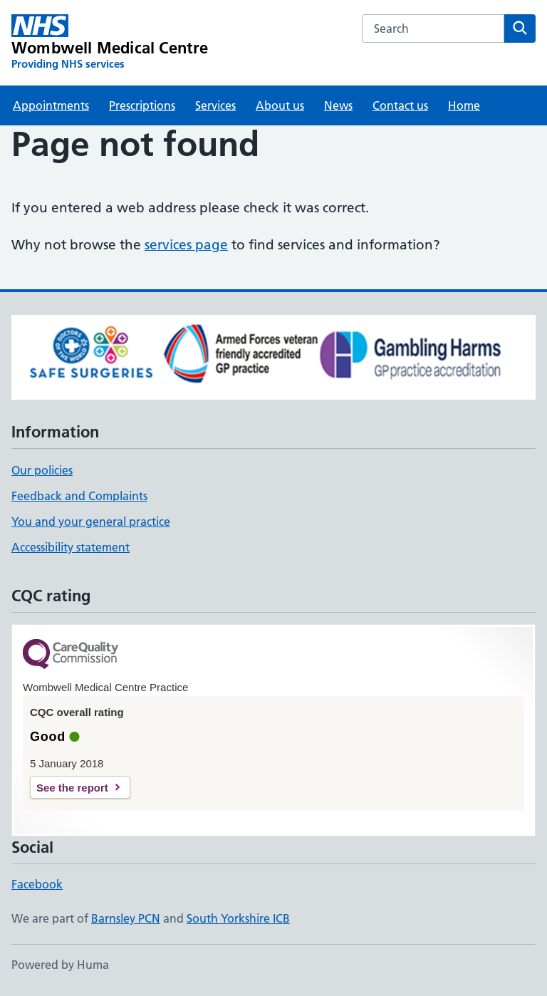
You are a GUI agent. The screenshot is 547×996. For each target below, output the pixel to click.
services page (186, 245)
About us (280, 105)
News (338, 105)
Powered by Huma (60, 965)
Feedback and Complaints (79, 496)
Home (464, 105)
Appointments (51, 105)
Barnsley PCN (125, 918)
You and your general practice (90, 521)
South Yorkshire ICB (238, 918)
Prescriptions (142, 105)
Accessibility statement (70, 547)
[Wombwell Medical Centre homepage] (110, 42)
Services (215, 105)
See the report (72, 788)
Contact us (400, 105)
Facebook (37, 884)
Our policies (42, 470)
